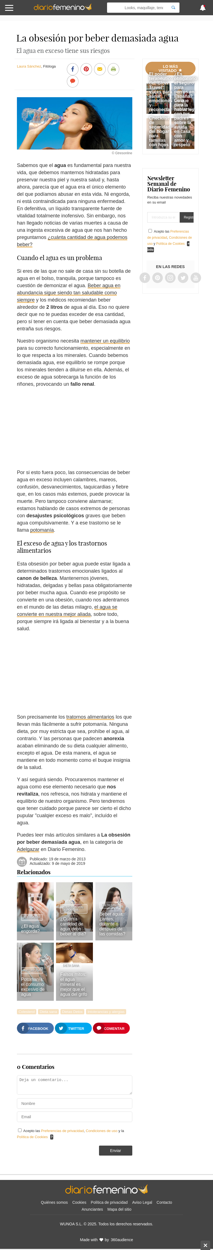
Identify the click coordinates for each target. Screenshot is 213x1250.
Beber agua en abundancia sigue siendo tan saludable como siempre (68, 293)
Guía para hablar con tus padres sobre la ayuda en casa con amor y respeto (182, 122)
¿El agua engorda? (30, 928)
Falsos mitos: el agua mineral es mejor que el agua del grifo (73, 984)
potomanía (42, 530)
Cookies (79, 1202)
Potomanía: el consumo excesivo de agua (33, 987)
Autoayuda (32, 970)
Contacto (164, 1202)
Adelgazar (28, 849)
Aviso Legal (142, 1202)
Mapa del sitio (119, 1209)
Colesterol (27, 1012)
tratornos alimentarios (90, 717)
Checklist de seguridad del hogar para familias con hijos (159, 131)
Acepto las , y (169, 238)
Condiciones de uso (102, 1131)
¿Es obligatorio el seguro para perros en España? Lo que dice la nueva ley (185, 92)
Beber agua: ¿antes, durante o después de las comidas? (112, 924)
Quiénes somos (54, 1202)
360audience (122, 1240)
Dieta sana (110, 905)
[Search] (173, 7)
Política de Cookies (32, 1137)
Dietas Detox (72, 1012)
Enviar (115, 1150)
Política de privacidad (109, 1202)
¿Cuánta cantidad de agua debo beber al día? (73, 926)
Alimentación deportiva (73, 909)
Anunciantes (92, 1209)
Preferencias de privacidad (62, 1131)
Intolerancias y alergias (106, 1012)
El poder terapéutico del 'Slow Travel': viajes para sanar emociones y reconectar (161, 92)
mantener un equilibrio (105, 341)
